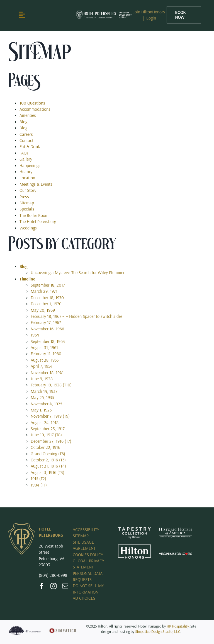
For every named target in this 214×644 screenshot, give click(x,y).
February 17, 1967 (46, 322)
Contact (26, 140)
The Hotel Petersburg (38, 221)
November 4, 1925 (46, 403)
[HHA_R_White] (175, 529)
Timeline (27, 279)
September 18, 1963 (48, 341)
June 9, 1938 (42, 378)
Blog (23, 121)
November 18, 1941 (47, 372)
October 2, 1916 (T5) (48, 460)
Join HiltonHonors (149, 11)
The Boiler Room (34, 215)
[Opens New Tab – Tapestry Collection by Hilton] (134, 529)
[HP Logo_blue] (25, 628)
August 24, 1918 (45, 422)
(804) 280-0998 (53, 575)
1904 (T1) (39, 485)
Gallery (26, 159)
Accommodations (35, 109)
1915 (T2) (38, 478)
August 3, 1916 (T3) (47, 472)
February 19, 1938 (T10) (51, 385)
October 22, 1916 (45, 447)
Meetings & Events (36, 184)
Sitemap (27, 202)
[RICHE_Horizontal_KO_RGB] (104, 13)
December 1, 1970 (46, 303)
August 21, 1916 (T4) (48, 466)
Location (27, 177)
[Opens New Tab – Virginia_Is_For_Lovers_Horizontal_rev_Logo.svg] (175, 555)
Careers (26, 134)
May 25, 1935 (42, 397)
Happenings (30, 165)
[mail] (65, 586)
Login (151, 18)
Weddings (28, 228)
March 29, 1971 (44, 291)
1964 (35, 335)
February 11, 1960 (46, 353)
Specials (27, 209)
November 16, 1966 (47, 328)
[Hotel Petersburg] (21, 525)
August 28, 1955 (45, 360)
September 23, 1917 (48, 428)
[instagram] (53, 586)
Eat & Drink (30, 146)
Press (24, 196)
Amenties (28, 115)
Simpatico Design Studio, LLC (157, 631)
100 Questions (32, 103)
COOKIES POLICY (88, 554)
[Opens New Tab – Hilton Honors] (134, 546)
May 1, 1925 (41, 410)
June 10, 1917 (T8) (46, 434)
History (26, 171)
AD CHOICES (84, 598)
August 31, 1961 (44, 347)
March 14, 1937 (44, 391)
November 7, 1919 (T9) (50, 416)
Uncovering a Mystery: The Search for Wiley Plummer (78, 272)
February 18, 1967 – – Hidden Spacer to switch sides (77, 316)
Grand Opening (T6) (48, 453)
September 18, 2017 (48, 285)
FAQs (24, 153)
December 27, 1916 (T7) (51, 441)
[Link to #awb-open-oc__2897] (30, 14)
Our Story (28, 190)
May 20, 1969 (43, 310)
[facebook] (42, 586)
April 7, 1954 (41, 366)
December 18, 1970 (47, 297)
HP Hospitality (178, 626)
